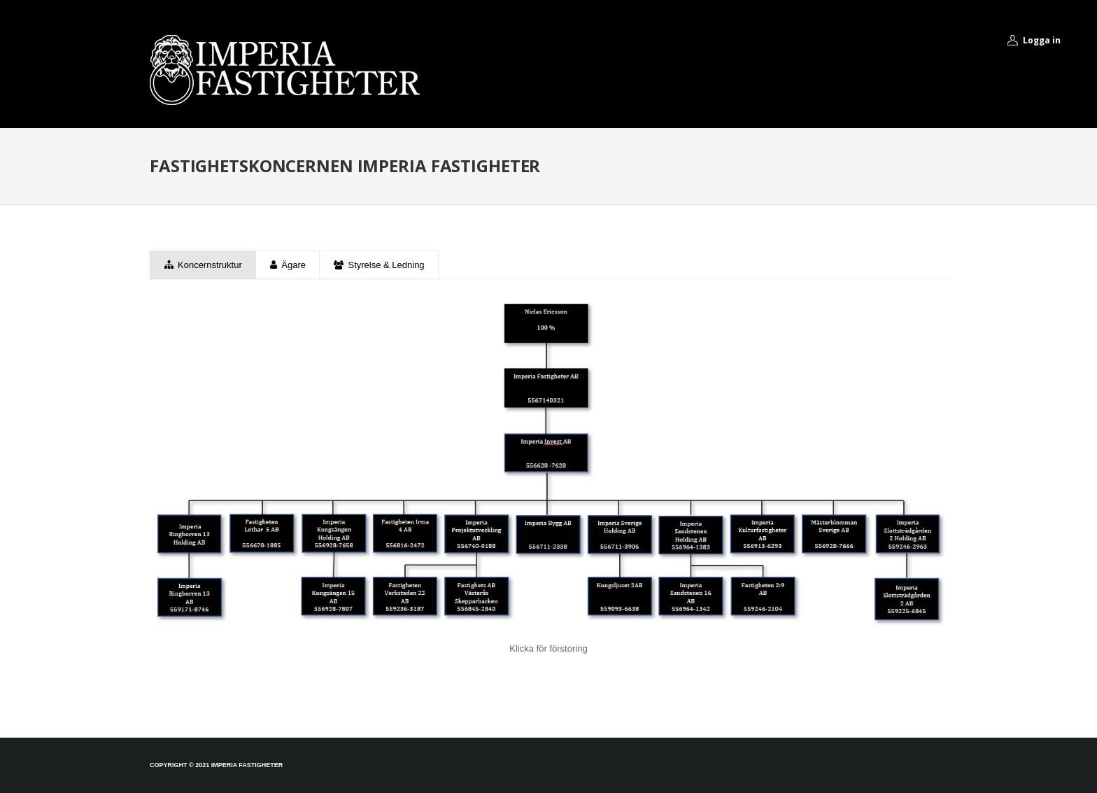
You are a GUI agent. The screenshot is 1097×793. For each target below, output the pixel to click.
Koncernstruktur (203, 265)
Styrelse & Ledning (379, 265)
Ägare (288, 265)
